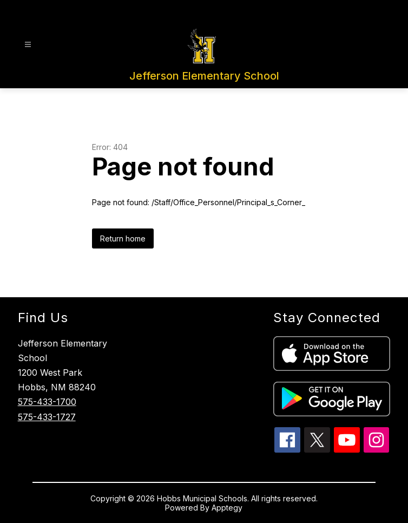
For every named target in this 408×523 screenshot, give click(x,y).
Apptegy (227, 507)
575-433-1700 (47, 401)
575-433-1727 (47, 416)
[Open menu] (28, 44)
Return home (123, 238)
